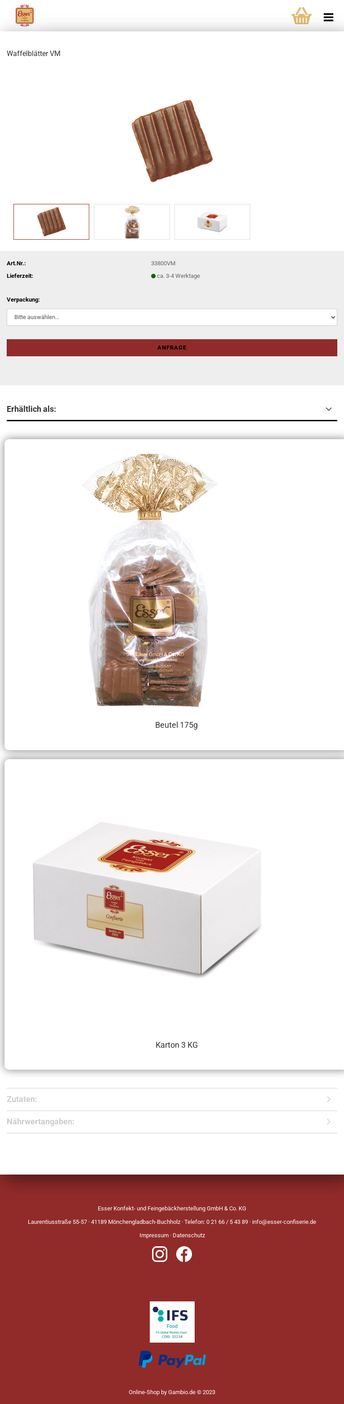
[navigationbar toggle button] (328, 13)
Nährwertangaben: (40, 1121)
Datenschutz (189, 1235)
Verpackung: (23, 299)
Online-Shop (144, 1392)
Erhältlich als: (31, 409)
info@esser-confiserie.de (284, 1221)
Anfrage (172, 347)
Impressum (154, 1235)
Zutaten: (22, 1099)
